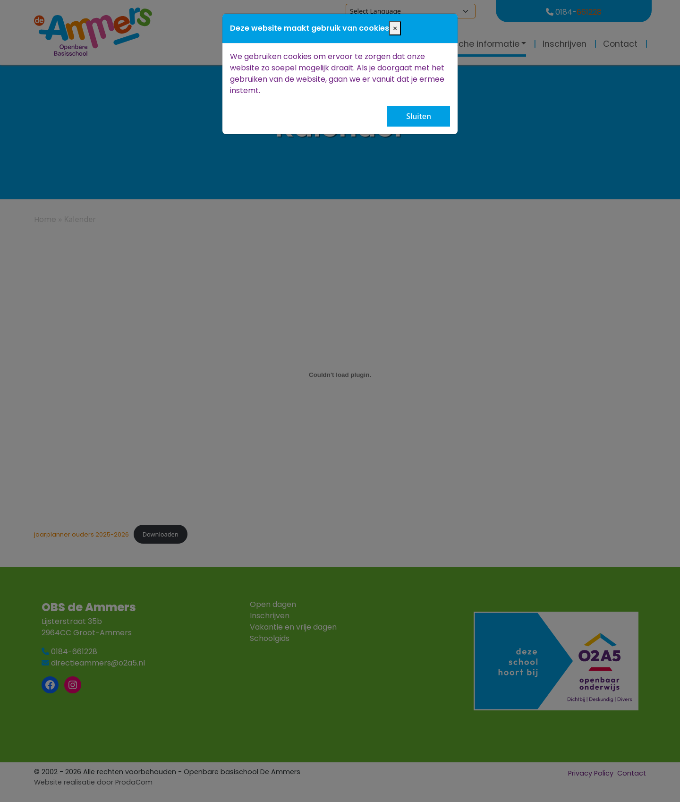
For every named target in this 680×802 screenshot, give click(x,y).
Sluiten (418, 116)
